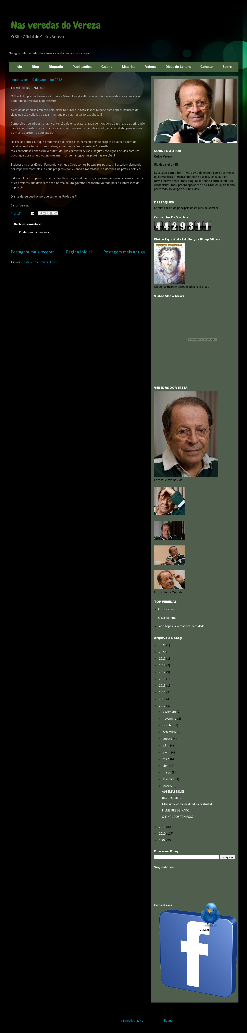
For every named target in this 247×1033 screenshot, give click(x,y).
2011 (162, 827)
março (167, 772)
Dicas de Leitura (178, 66)
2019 (162, 658)
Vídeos (150, 66)
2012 (162, 706)
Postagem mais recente (33, 252)
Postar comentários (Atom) (40, 262)
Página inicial (79, 252)
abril (166, 766)
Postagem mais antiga (124, 252)
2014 (162, 692)
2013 (162, 699)
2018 (162, 665)
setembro (170, 732)
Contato (206, 66)
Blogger (168, 1020)
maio (166, 759)
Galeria (106, 66)
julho (166, 745)
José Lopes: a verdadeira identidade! (182, 626)
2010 (162, 833)
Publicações (82, 66)
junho (167, 752)
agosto (168, 739)
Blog (35, 66)
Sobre (227, 66)
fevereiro (169, 779)
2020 (162, 652)
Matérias (128, 66)
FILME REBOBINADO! (176, 810)
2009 (162, 840)
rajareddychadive (132, 1020)
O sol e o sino (167, 609)
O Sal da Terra (167, 618)
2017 (162, 672)
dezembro (170, 712)
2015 (162, 686)
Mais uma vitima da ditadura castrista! (187, 804)
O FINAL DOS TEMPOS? (178, 817)
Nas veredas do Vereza (56, 25)
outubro (168, 725)
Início (18, 66)
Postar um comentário (34, 232)
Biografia (56, 66)
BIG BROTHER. (171, 798)
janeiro (168, 786)
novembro (170, 718)
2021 (162, 645)
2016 (162, 679)
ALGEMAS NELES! (174, 791)
